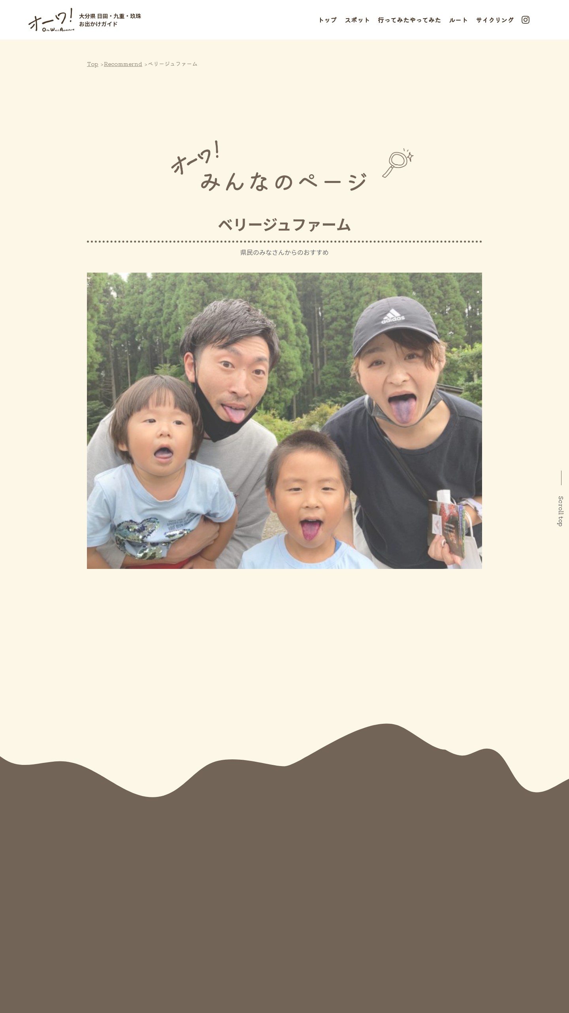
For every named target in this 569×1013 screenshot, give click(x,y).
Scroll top (561, 511)
